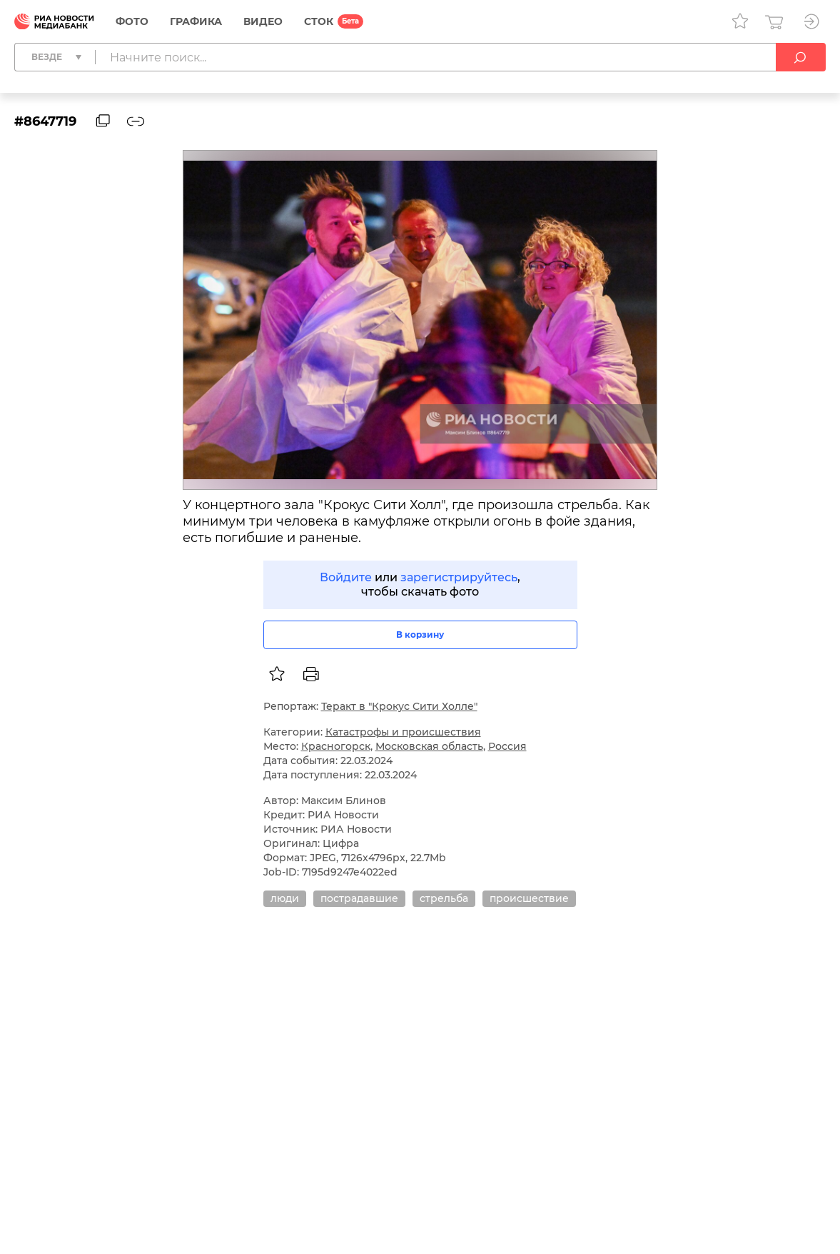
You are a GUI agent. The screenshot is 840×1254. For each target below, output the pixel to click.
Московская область (429, 746)
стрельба (444, 898)
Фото (132, 21)
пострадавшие (359, 898)
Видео (263, 21)
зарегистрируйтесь (458, 577)
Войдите (346, 577)
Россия (507, 746)
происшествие (529, 898)
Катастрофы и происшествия (403, 732)
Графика (196, 21)
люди (284, 898)
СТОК (318, 21)
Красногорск (335, 746)
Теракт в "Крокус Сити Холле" (399, 706)
